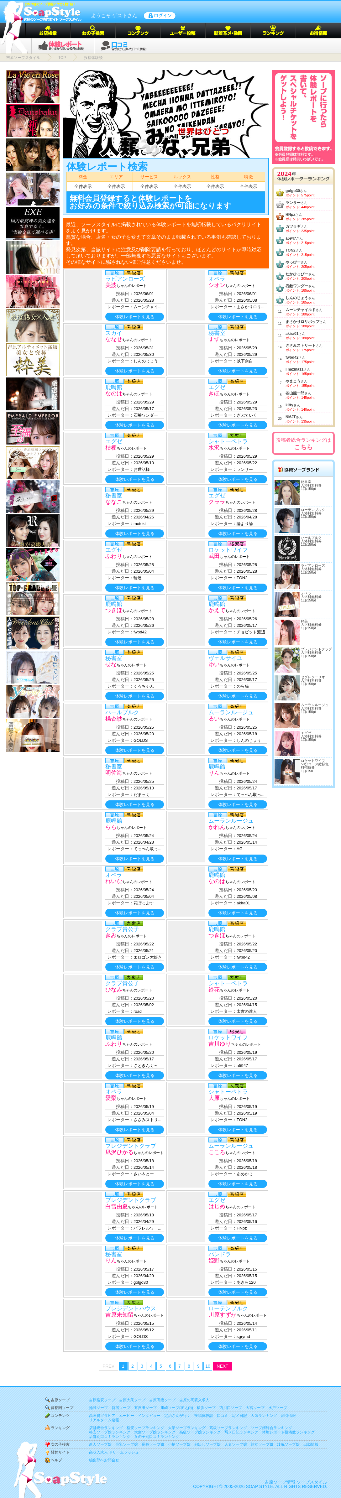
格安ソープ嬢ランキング (109, 1432)
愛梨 (111, 1098)
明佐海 (113, 773)
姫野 (214, 1260)
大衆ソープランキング (187, 1428)
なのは (113, 393)
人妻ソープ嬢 (235, 1444)
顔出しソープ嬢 (207, 1444)
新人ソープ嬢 (100, 1444)
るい (214, 718)
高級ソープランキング (228, 1428)
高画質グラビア (102, 1415)
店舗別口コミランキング (109, 1436)
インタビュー (149, 1415)
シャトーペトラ (228, 441)
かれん (216, 827)
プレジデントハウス (130, 1308)
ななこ (113, 502)
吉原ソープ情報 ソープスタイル (296, 1482)
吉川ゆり (219, 1044)
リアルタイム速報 (104, 1420)
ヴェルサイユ (225, 658)
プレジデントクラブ (130, 1146)
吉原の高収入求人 (194, 1400)
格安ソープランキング (145, 1428)
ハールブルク (122, 712)
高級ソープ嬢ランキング (200, 1432)
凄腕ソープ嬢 (288, 1444)
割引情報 (288, 1415)
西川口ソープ (230, 1408)
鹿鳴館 (113, 387)
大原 (214, 1098)
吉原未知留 (119, 1315)
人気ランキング (264, 1415)
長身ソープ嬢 (153, 1444)
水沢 (214, 448)
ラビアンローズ (125, 279)
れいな (113, 881)
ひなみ (113, 989)
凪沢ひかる (119, 1152)
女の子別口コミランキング (156, 1436)
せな (111, 664)
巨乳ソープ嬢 (126, 1444)
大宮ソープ (255, 1408)
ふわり (113, 556)
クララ (216, 502)
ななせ (113, 339)
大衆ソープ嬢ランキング (155, 1432)
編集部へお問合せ (104, 1460)
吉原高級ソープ (162, 1400)
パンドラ (219, 1254)
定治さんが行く (177, 1415)
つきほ (113, 610)
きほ (214, 393)
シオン (216, 285)
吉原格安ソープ (102, 1400)
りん (214, 773)
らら (111, 827)
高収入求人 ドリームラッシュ (114, 1452)
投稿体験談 (203, 1415)
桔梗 (111, 448)
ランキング (60, 1428)
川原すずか (222, 1315)
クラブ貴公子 (122, 929)
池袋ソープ (98, 1408)
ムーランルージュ (231, 712)
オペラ (216, 279)
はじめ (216, 1206)
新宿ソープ (121, 1408)
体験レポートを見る (135, 316)
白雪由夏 (116, 1206)
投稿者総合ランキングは (303, 443)
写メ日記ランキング (241, 1432)
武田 (214, 556)
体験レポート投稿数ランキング (288, 1432)
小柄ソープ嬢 (179, 1444)
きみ (111, 935)
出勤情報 (310, 1444)
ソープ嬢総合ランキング (271, 1428)
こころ (216, 1152)
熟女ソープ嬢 (262, 1444)
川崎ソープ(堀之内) (176, 1408)
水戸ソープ (277, 1408)
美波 (111, 285)
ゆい (214, 664)
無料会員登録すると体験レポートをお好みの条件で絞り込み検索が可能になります (150, 202)
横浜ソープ (206, 1408)
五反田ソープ (145, 1408)
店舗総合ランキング (106, 1428)
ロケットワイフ (228, 550)
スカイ (113, 333)
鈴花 (214, 989)
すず (214, 339)
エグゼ (216, 387)
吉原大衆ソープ (132, 1400)
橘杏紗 (113, 718)
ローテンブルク (228, 1308)
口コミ (222, 1415)
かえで (216, 610)
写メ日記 (239, 1415)
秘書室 (216, 333)
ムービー (126, 1415)
